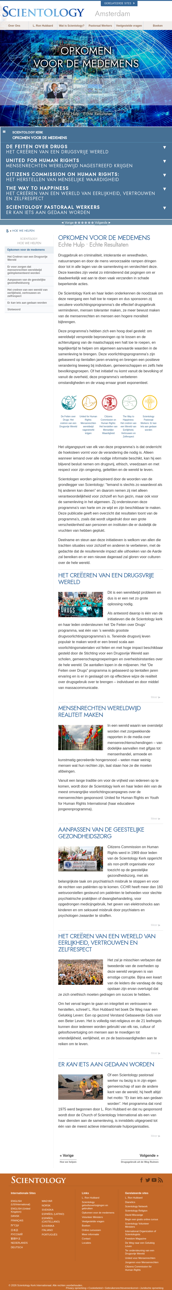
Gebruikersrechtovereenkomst (121, 1288)
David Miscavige (134, 1215)
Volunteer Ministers (92, 1217)
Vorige (69, 222)
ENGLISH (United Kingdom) (20, 1210)
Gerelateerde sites (119, 3)
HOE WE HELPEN (23, 231)
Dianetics (130, 1202)
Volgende (101, 222)
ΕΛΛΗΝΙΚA (48, 1225)
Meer (154, 697)
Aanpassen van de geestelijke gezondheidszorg (26, 281)
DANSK (15, 1216)
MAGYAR (47, 1201)
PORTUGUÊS (49, 1234)
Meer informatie (90, 1234)
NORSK (46, 1205)
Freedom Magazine (135, 1238)
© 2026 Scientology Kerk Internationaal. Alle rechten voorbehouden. (46, 1285)
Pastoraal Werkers (100, 25)
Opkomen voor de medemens (26, 249)
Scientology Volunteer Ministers (137, 1225)
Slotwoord (14, 309)
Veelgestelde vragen (129, 25)
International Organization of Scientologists (140, 1233)
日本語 (14, 1230)
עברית (15, 1225)
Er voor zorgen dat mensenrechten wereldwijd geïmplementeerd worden (24, 270)
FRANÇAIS (17, 1220)
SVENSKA (48, 1209)
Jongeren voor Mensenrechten (141, 1262)
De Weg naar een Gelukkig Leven (140, 1244)
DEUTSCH (17, 1247)
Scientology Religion (136, 1210)
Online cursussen (91, 1230)
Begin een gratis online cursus (141, 1219)
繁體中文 (16, 1238)
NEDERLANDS (19, 1242)
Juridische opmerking (151, 1288)
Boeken (158, 25)
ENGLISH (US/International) (20, 1202)
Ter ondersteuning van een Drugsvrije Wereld (139, 1252)
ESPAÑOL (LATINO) (53, 1214)
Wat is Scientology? (71, 25)
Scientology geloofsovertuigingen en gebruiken (95, 1205)
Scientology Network (136, 1206)
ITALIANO (47, 1230)
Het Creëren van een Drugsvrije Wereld (27, 258)
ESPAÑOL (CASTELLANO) (51, 1220)
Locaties (86, 1242)
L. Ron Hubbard (43, 25)
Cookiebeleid (95, 1288)
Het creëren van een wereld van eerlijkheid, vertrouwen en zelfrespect (27, 293)
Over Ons (14, 25)
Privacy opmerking (76, 1288)
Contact (86, 1238)
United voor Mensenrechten (140, 1258)
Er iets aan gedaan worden (27, 302)
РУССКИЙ (16, 1234)
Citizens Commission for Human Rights (138, 1268)
